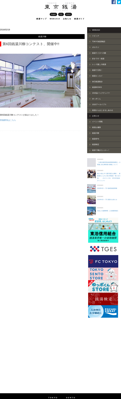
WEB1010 (55, 19)
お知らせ (67, 19)
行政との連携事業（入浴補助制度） (108, 210)
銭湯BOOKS (97, 87)
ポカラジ (95, 47)
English (53, 14)
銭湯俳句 (95, 139)
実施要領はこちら (8, 120)
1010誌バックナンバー (101, 93)
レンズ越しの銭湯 (99, 64)
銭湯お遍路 (96, 127)
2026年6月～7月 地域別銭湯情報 (107, 188)
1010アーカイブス (99, 104)
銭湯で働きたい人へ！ (101, 150)
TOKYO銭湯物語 (98, 41)
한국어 (68, 14)
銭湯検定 (95, 144)
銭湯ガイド (79, 19)
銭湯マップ (41, 19)
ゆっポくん (96, 99)
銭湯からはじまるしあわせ (102, 110)
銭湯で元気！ (97, 70)
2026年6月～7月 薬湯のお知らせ (107, 199)
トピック (95, 36)
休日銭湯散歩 (97, 82)
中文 (61, 14)
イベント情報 (97, 122)
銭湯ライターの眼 (99, 53)
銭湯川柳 (42, 36)
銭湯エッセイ (97, 76)
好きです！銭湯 (98, 59)
